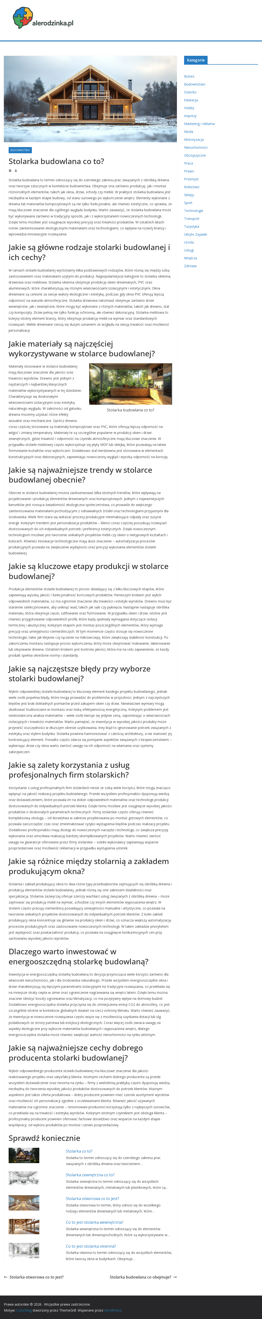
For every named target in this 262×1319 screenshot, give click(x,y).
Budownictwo (20, 150)
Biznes (189, 76)
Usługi (189, 250)
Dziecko (190, 92)
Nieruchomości (196, 147)
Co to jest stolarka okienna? (91, 1246)
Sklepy (189, 195)
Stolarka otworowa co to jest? (92, 1198)
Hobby (189, 108)
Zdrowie (190, 266)
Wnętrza (190, 258)
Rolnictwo (191, 187)
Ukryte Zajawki (195, 234)
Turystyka (191, 226)
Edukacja (191, 100)
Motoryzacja (194, 139)
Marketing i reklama (199, 123)
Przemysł (191, 179)
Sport (188, 202)
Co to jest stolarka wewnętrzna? (94, 1222)
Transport (191, 218)
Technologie (193, 210)
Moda (188, 131)
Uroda (189, 242)
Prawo (189, 171)
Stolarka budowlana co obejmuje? (143, 1277)
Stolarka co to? (79, 1151)
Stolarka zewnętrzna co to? (90, 1174)
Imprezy (190, 116)
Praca (188, 163)
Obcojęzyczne (195, 155)
